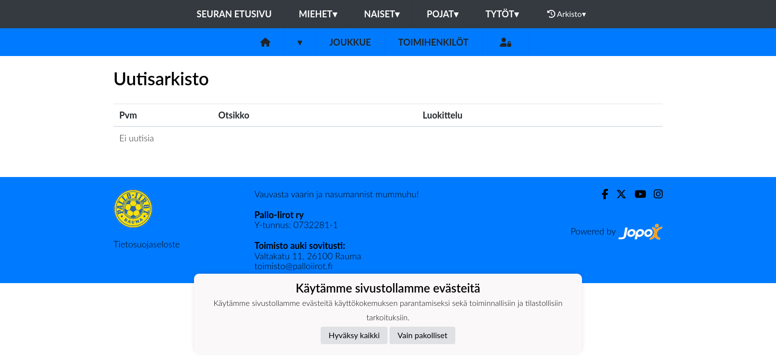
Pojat (442, 13)
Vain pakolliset (422, 335)
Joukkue (350, 42)
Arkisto (566, 14)
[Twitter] (617, 194)
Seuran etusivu (234, 13)
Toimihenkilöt (433, 42)
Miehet (318, 13)
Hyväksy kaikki (354, 335)
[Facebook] (601, 194)
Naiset (382, 13)
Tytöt (502, 13)
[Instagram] (654, 194)
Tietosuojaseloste (146, 243)
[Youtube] (636, 194)
